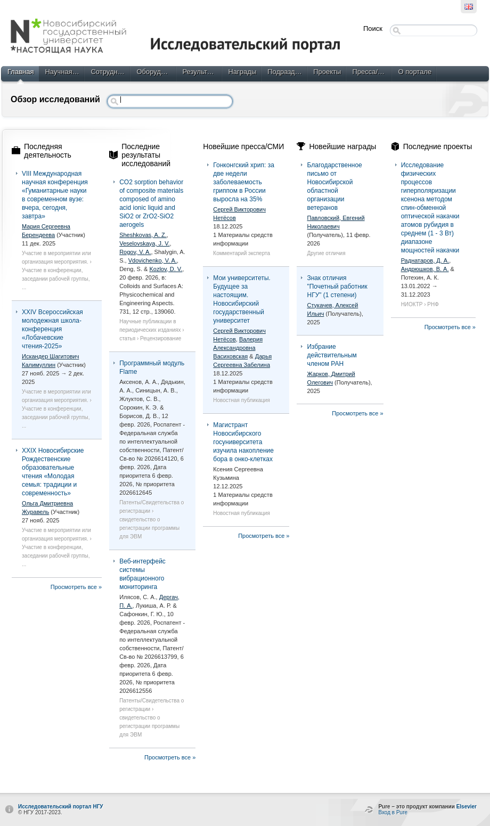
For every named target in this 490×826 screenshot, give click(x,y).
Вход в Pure (392, 812)
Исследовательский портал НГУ (60, 806)
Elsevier (466, 806)
